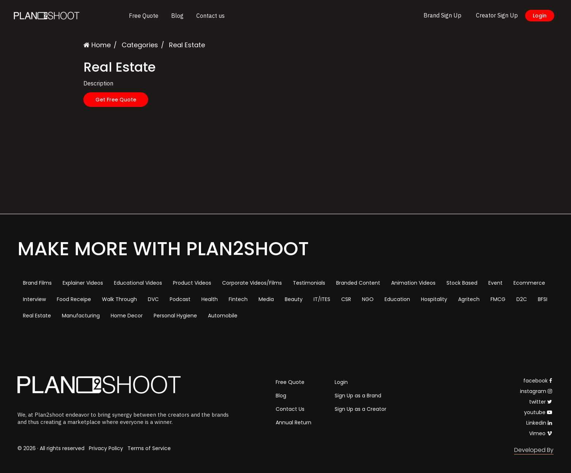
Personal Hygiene (175, 315)
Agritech (469, 299)
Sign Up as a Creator (360, 409)
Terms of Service (149, 448)
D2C (521, 299)
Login (540, 15)
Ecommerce (529, 282)
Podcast (180, 299)
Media (266, 299)
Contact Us (290, 409)
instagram (536, 391)
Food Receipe (74, 299)
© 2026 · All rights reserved (50, 448)
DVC (153, 299)
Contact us (210, 15)
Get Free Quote (115, 99)
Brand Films (37, 282)
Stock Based (461, 282)
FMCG (498, 299)
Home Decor (127, 315)
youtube (538, 412)
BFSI (542, 299)
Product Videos (192, 282)
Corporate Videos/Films (252, 282)
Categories (140, 44)
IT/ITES (322, 299)
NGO (368, 299)
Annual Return (293, 422)
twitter (540, 401)
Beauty (294, 299)
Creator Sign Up (497, 15)
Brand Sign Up (442, 15)
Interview (34, 299)
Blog (177, 15)
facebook (537, 380)
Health (209, 299)
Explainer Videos (83, 282)
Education (397, 299)
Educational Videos (138, 282)
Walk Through (119, 299)
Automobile (222, 315)
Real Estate (37, 315)
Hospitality (434, 299)
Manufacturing (81, 315)
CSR (346, 299)
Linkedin (539, 422)
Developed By (534, 450)
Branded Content (358, 282)
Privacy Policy (106, 448)
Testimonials (309, 282)
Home (97, 44)
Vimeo (540, 433)
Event (495, 282)
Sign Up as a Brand (358, 395)
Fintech (238, 299)
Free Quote (143, 15)
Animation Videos (413, 282)
